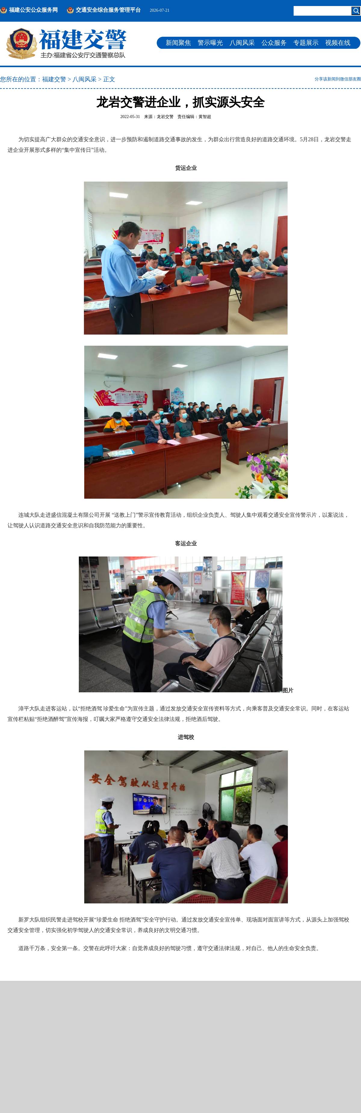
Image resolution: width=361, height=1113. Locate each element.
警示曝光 (210, 42)
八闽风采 (242, 42)
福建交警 (54, 79)
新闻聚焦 (178, 42)
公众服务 (274, 42)
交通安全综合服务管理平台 (108, 10)
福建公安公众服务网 (33, 10)
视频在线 (337, 42)
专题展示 (306, 42)
